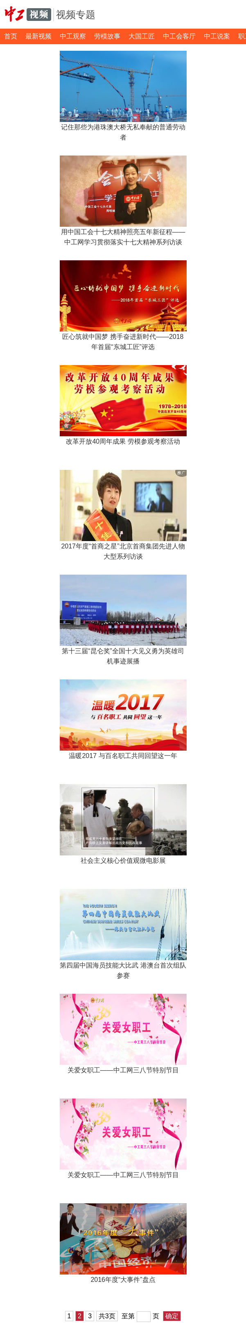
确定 (171, 1316)
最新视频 (38, 36)
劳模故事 (107, 36)
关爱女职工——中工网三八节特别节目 (123, 1070)
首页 (10, 36)
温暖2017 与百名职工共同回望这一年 (123, 755)
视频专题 (75, 14)
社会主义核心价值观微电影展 (123, 860)
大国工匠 (142, 36)
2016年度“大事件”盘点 (122, 1279)
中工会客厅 (179, 36)
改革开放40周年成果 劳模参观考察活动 (123, 441)
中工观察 (73, 36)
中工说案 (217, 36)
